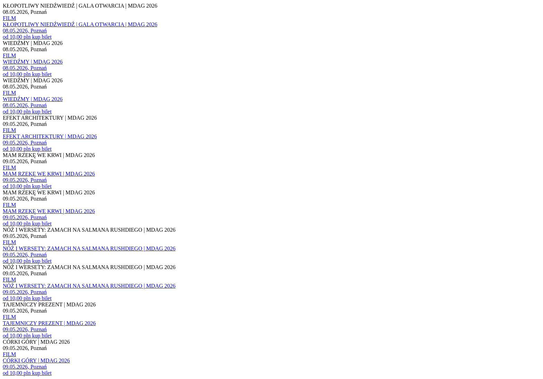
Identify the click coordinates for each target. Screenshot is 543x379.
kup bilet (41, 37)
